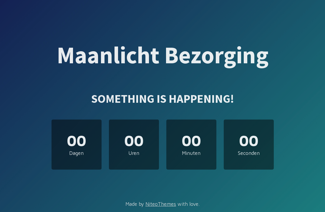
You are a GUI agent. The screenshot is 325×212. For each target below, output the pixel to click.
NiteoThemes (160, 204)
